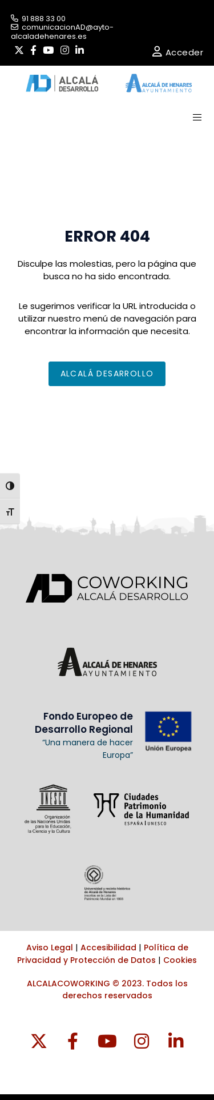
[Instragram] (141, 1041)
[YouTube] (48, 50)
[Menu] (193, 117)
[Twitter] (19, 50)
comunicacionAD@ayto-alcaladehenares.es (62, 32)
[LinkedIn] (79, 50)
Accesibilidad (108, 947)
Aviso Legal (49, 947)
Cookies (180, 960)
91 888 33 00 (38, 18)
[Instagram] (65, 50)
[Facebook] (33, 50)
